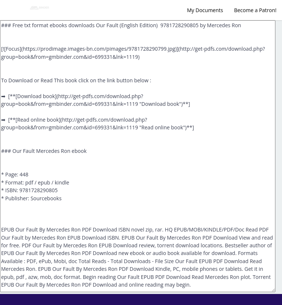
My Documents (205, 10)
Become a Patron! (255, 10)
